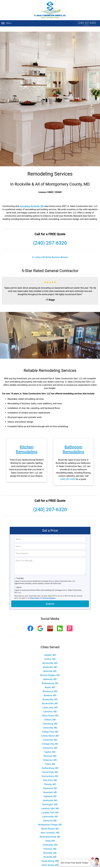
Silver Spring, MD (50, 860)
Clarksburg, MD (50, 718)
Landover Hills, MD (50, 803)
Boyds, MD (50, 682)
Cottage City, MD (50, 738)
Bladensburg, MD (50, 678)
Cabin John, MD (50, 702)
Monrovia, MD (50, 815)
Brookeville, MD (50, 694)
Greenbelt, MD (50, 787)
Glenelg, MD (50, 779)
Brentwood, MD (50, 686)
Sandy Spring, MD (49, 855)
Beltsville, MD (50, 666)
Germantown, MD (50, 771)
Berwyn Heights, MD (50, 670)
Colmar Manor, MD (50, 730)
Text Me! (20, 573)
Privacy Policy (34, 593)
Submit (50, 598)
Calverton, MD (50, 706)
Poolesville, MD (50, 839)
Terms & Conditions (48, 593)
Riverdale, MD (50, 847)
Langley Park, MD (50, 807)
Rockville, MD (50, 851)
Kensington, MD (50, 799)
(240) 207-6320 (87, 23)
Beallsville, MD (50, 662)
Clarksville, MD (50, 722)
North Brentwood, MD (50, 831)
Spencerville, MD (50, 864)
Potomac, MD (49, 843)
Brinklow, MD (50, 690)
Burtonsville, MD (50, 698)
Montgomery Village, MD (50, 819)
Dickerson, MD (50, 755)
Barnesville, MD (50, 658)
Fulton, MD (50, 759)
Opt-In (19, 582)
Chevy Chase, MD (50, 710)
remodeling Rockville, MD (31, 201)
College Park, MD (50, 726)
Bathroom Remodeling (73, 444)
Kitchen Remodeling (26, 444)
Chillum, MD (50, 714)
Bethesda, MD (50, 674)
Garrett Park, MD (50, 767)
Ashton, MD (50, 654)
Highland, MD (49, 791)
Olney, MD (50, 835)
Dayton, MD (50, 746)
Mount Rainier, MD (50, 823)
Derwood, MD (50, 750)
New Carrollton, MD (50, 827)
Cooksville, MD (50, 734)
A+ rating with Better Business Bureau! (50, 252)
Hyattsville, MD (50, 795)
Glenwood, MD (50, 783)
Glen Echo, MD (50, 775)
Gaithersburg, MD (50, 763)
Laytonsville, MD (50, 811)
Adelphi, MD (50, 649)
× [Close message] (89, 860)
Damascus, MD (50, 742)
